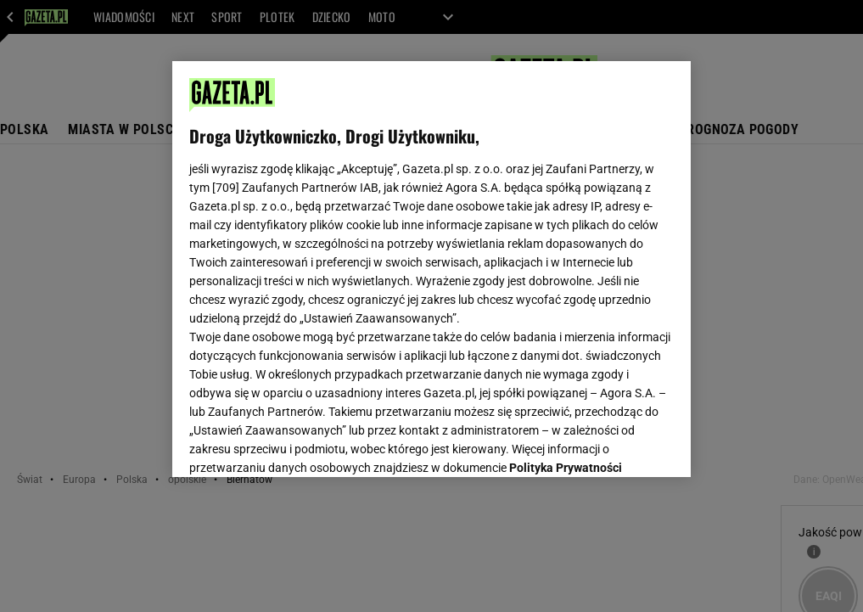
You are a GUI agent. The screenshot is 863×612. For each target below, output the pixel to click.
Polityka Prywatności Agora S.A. (335, 261)
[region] (431, 269)
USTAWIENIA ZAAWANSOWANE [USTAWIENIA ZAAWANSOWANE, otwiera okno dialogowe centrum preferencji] (301, 443)
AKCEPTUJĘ (615, 444)
